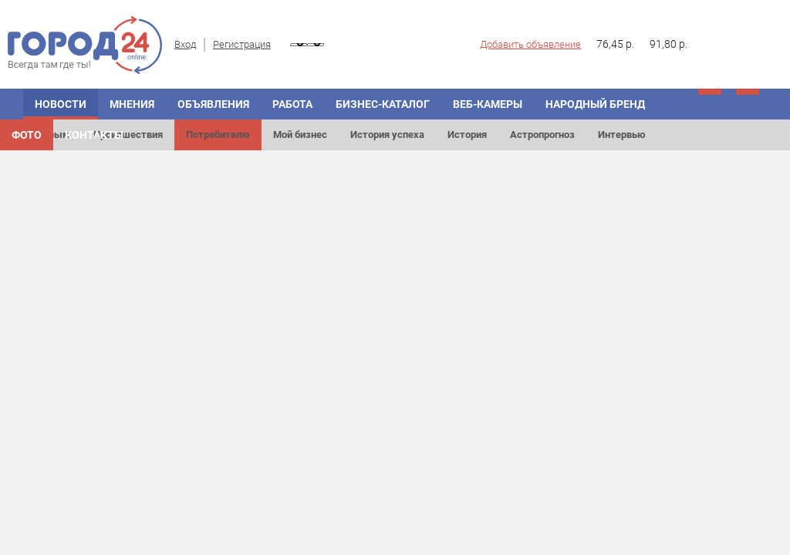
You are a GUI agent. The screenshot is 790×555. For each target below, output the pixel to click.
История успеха (387, 134)
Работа (292, 104)
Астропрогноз (542, 134)
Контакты (94, 135)
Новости (60, 104)
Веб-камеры (487, 104)
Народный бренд (595, 104)
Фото (27, 135)
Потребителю (218, 134)
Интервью (622, 134)
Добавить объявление (530, 44)
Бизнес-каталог (383, 104)
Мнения (132, 104)
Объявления (213, 104)
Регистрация (242, 44)
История (467, 134)
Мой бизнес (300, 134)
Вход (185, 44)
